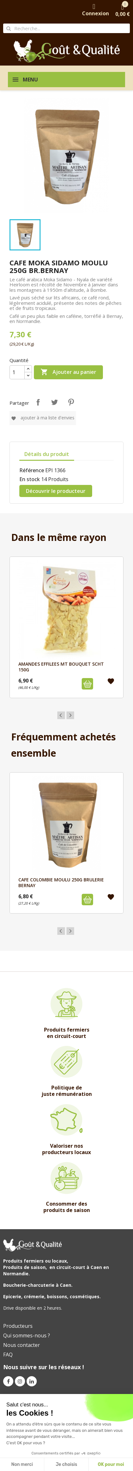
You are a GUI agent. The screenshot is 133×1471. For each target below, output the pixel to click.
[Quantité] (17, 372)
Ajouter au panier (68, 372)
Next (70, 715)
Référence (31, 470)
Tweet (54, 402)
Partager (38, 402)
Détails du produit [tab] (46, 454)
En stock (29, 479)
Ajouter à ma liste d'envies (42, 418)
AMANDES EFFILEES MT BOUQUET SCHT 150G (61, 667)
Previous (61, 715)
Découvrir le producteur (56, 490)
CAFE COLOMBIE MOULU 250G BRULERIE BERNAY (61, 882)
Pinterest (71, 402)
